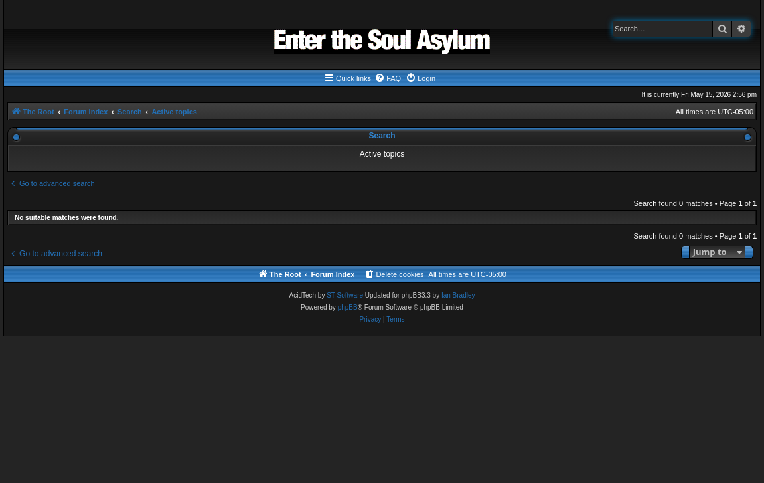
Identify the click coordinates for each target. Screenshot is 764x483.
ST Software (345, 295)
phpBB (348, 307)
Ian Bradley (458, 295)
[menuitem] (387, 78)
